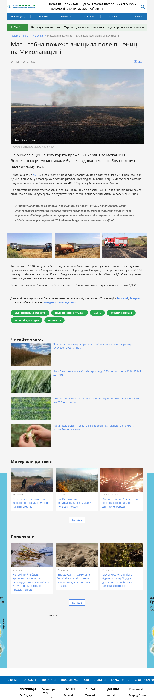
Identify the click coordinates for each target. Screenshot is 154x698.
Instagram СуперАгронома (60, 306)
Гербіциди (19, 624)
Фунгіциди (19, 630)
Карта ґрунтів (102, 8)
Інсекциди (19, 636)
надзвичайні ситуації (69, 316)
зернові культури (26, 323)
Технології (63, 8)
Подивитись (82, 8)
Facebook (122, 301)
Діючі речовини (104, 4)
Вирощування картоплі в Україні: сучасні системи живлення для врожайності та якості (86, 28)
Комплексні (129, 618)
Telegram (135, 301)
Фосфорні (106, 630)
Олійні (60, 636)
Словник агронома (131, 4)
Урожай (39, 39)
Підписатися (116, 655)
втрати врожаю (121, 316)
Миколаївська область (30, 316)
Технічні (83, 624)
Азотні (104, 624)
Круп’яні (83, 618)
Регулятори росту (42, 620)
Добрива (65, 16)
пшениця (54, 323)
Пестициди (18, 16)
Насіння (42, 16)
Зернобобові (64, 630)
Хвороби (112, 16)
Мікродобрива (131, 624)
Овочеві (83, 630)
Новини (62, 4)
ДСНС (36, 178)
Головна (15, 39)
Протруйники (43, 627)
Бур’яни (89, 16)
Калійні (105, 636)
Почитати (80, 4)
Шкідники (135, 16)
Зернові (61, 624)
